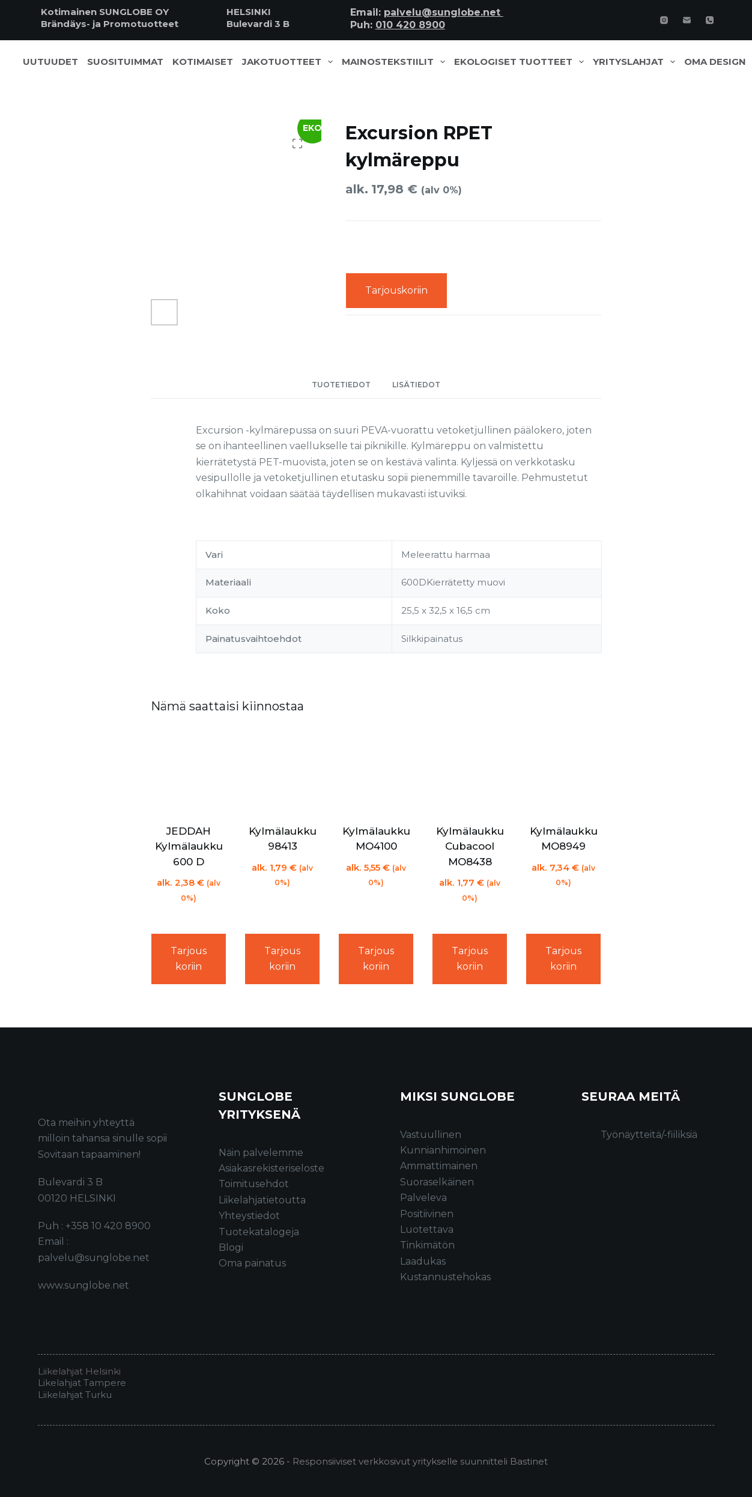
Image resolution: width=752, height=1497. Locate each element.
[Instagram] (664, 20)
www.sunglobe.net (83, 1285)
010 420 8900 (410, 25)
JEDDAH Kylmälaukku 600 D (189, 846)
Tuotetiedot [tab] (341, 384)
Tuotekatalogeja (259, 1232)
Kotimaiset (202, 61)
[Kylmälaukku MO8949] (563, 771)
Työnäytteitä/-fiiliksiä (649, 1134)
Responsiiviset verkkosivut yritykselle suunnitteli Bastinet (420, 1461)
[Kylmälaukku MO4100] (376, 771)
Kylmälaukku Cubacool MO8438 (470, 846)
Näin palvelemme (261, 1152)
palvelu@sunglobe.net (443, 12)
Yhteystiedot (249, 1215)
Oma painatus (252, 1263)
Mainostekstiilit (396, 61)
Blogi (231, 1247)
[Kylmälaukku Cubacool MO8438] (470, 771)
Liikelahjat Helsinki (79, 1371)
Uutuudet (50, 61)
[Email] (687, 20)
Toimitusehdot (254, 1184)
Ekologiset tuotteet (521, 61)
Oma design (715, 61)
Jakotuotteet (290, 61)
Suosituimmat (125, 61)
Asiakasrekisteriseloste (271, 1168)
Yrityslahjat (636, 61)
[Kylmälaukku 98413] (282, 771)
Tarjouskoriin (396, 290)
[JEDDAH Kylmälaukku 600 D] (188, 771)
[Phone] (710, 20)
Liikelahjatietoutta (262, 1200)
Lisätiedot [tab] (416, 384)
